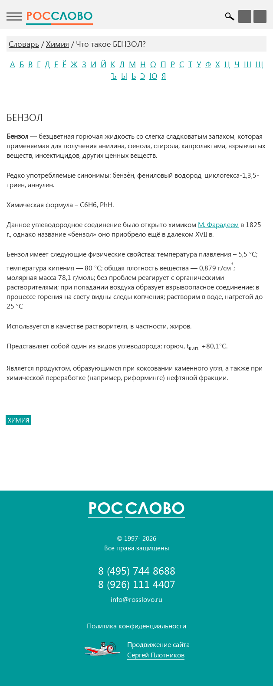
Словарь (24, 44)
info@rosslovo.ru (136, 599)
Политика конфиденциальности (136, 625)
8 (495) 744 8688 (136, 570)
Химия (57, 44)
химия (18, 420)
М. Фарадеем (218, 224)
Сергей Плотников (155, 654)
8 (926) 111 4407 (136, 584)
